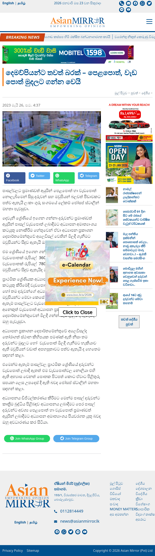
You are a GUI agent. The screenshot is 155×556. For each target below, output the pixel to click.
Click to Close (77, 312)
